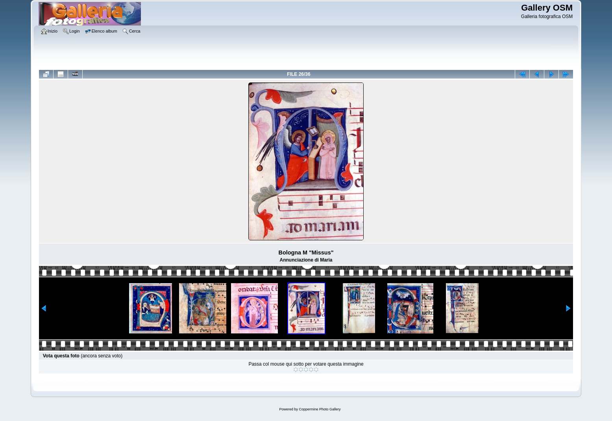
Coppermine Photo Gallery (319, 409)
